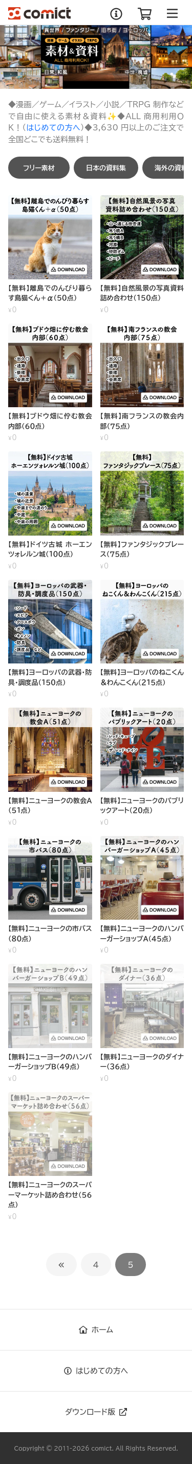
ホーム (96, 1330)
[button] (39, 167)
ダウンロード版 (96, 1412)
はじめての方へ (53, 127)
